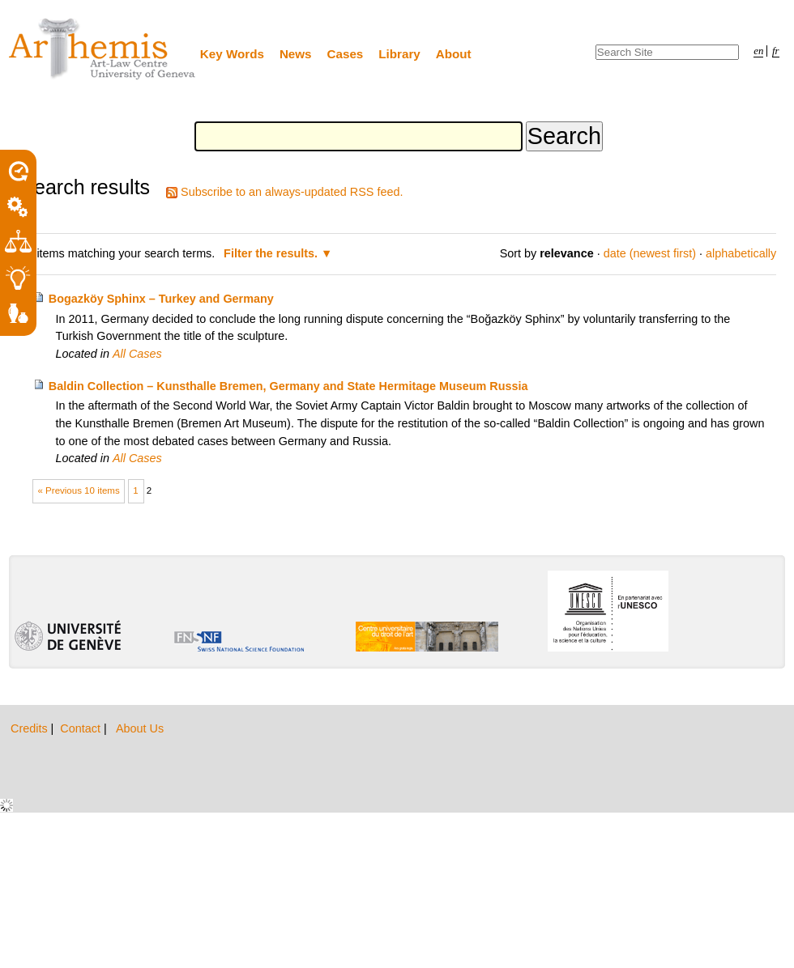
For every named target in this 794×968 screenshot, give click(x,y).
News (296, 54)
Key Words (232, 54)
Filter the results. (272, 253)
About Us (140, 728)
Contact (82, 728)
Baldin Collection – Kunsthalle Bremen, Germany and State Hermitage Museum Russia (288, 386)
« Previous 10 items (79, 490)
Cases (345, 54)
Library (399, 54)
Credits (31, 728)
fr (775, 51)
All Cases (137, 353)
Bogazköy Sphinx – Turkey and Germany (161, 298)
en (758, 51)
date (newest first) (650, 253)
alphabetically (741, 253)
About (454, 54)
